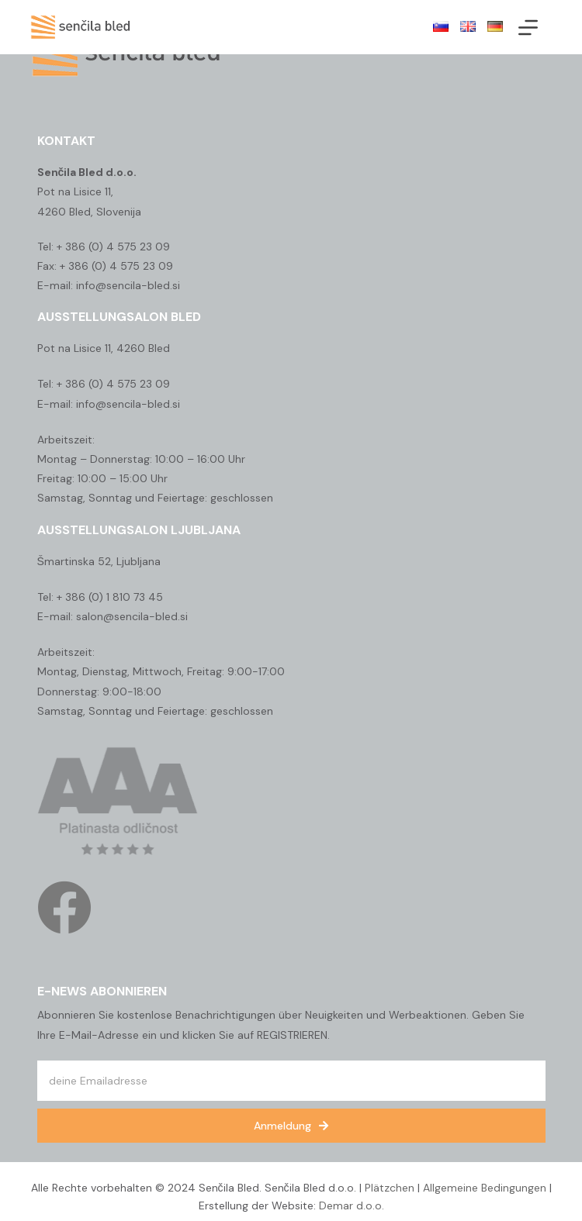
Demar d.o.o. (351, 1205)
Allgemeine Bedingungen (484, 1188)
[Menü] (528, 27)
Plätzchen (389, 1188)
